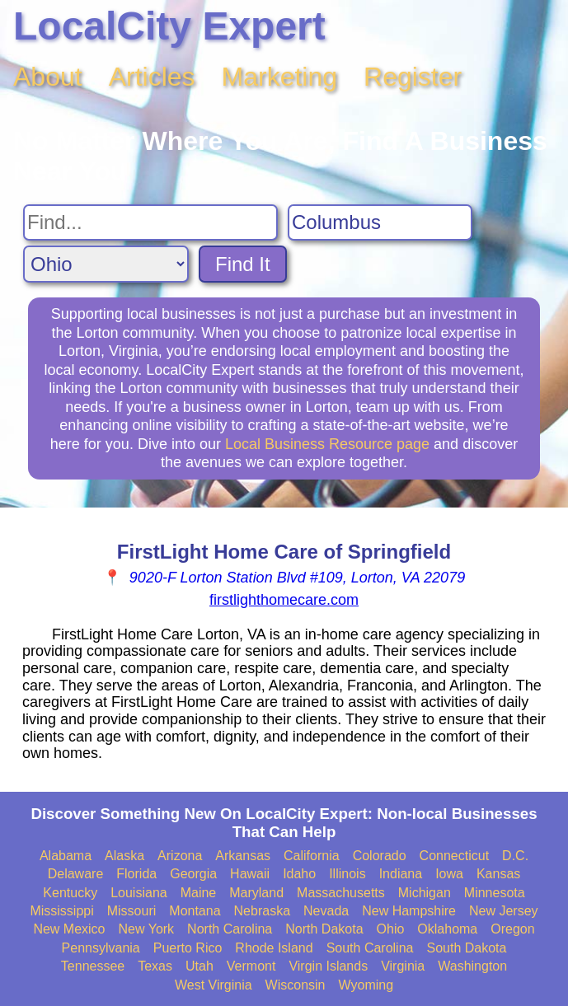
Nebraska (262, 911)
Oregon (512, 929)
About (47, 76)
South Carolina (370, 948)
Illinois (347, 874)
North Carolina (229, 929)
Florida (136, 874)
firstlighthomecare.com (284, 600)
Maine (199, 893)
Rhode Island (273, 948)
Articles (152, 76)
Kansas (498, 874)
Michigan (424, 893)
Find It (242, 264)
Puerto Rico (188, 948)
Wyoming (366, 985)
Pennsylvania (101, 948)
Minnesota (494, 893)
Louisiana (138, 893)
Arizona (179, 856)
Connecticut (455, 856)
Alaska (124, 856)
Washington (472, 966)
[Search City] (380, 222)
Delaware (76, 874)
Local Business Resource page (327, 444)
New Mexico (69, 929)
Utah (199, 966)
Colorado (379, 856)
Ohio (391, 929)
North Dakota (324, 929)
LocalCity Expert (169, 26)
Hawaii (250, 874)
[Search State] (106, 264)
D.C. (515, 856)
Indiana (401, 874)
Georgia (193, 874)
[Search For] (150, 222)
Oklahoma (447, 929)
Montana (194, 911)
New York (147, 929)
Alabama (66, 856)
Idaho (299, 874)
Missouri (132, 911)
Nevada (326, 911)
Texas (155, 966)
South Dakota (466, 948)
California (312, 856)
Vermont (251, 966)
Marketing (280, 76)
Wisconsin (295, 985)
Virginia (403, 966)
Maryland (256, 893)
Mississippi (61, 911)
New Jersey (503, 911)
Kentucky (70, 893)
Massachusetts (341, 893)
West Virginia (213, 985)
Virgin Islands (328, 966)
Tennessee (92, 966)
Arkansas (242, 856)
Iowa (449, 874)
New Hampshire (409, 911)
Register (413, 76)
